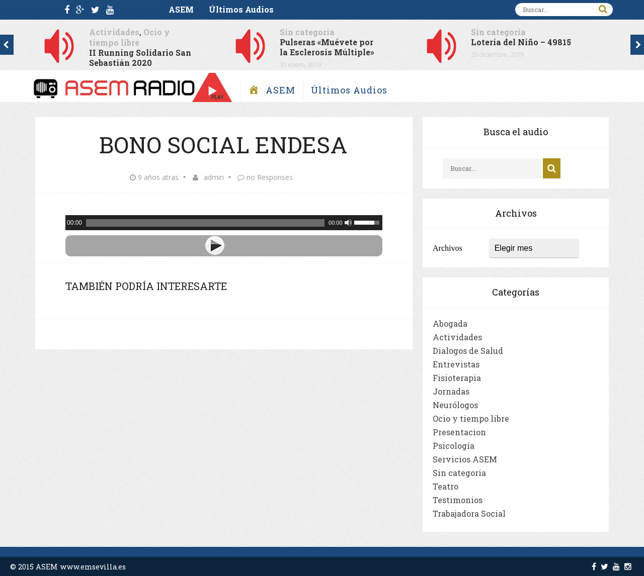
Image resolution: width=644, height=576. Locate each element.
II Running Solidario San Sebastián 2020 (140, 57)
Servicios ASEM (465, 459)
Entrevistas (456, 364)
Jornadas (451, 391)
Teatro (445, 486)
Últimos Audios (241, 9)
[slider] (205, 223)
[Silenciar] (348, 223)
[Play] (223, 245)
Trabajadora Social (469, 513)
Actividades (114, 32)
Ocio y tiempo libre (129, 37)
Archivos (447, 248)
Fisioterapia (457, 377)
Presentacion (459, 432)
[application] (223, 222)
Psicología (453, 445)
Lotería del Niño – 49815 (521, 42)
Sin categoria (307, 32)
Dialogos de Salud (468, 350)
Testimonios (457, 500)
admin (214, 177)
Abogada (450, 323)
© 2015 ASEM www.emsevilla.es (68, 566)
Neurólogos (455, 405)
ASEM (181, 9)
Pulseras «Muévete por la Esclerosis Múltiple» (327, 47)
